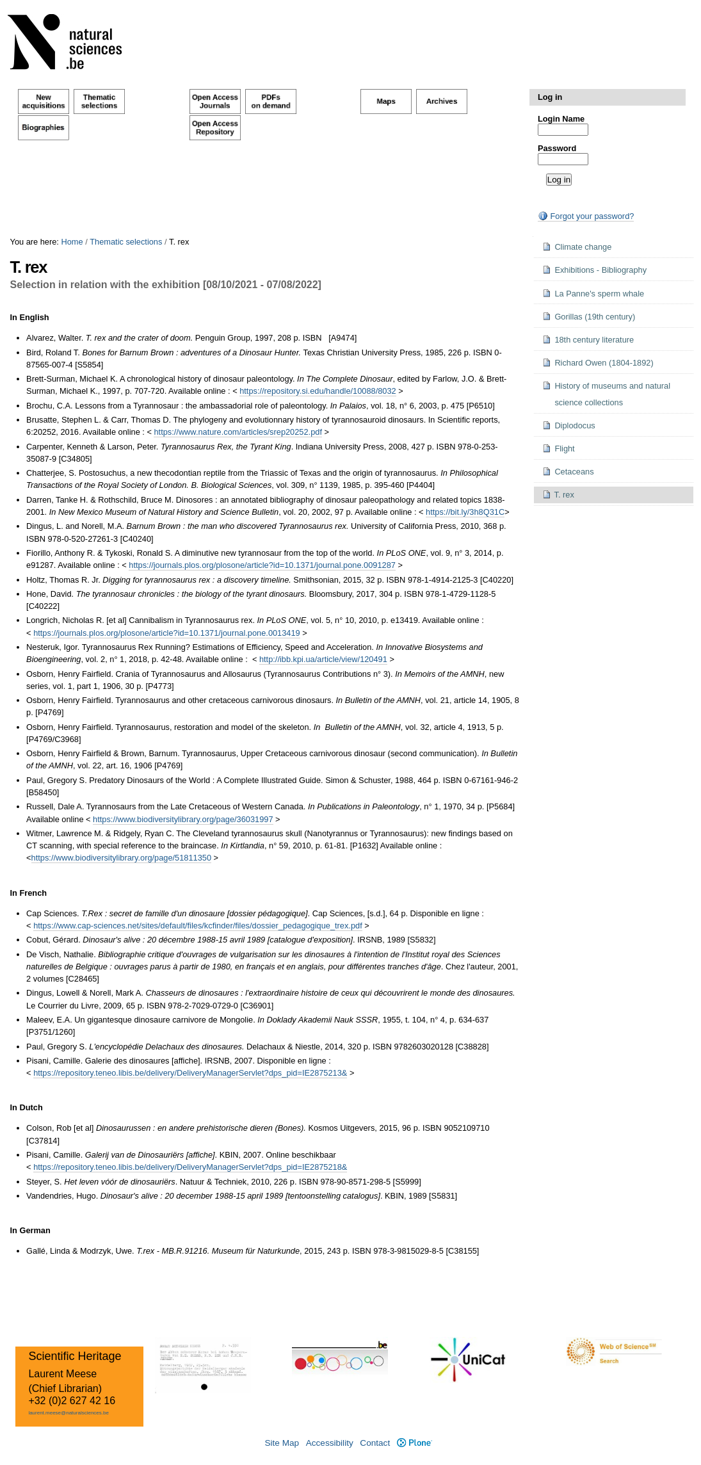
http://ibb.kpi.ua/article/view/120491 (323, 659)
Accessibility (329, 1443)
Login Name (561, 119)
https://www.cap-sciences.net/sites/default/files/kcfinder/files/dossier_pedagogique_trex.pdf (197, 925)
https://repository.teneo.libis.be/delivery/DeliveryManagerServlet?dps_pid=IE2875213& (190, 1073)
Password (557, 148)
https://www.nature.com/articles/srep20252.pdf (237, 432)
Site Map (281, 1443)
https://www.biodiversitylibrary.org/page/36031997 (183, 819)
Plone (414, 1443)
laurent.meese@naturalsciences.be (68, 1413)
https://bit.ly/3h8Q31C (465, 512)
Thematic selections (126, 242)
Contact (375, 1443)
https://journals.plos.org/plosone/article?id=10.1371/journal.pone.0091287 (262, 565)
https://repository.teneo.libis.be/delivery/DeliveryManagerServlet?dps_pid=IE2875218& (190, 1167)
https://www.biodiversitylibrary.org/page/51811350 (121, 857)
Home (72, 242)
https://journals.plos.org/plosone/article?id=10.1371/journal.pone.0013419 (166, 633)
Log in (550, 97)
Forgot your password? (586, 216)
